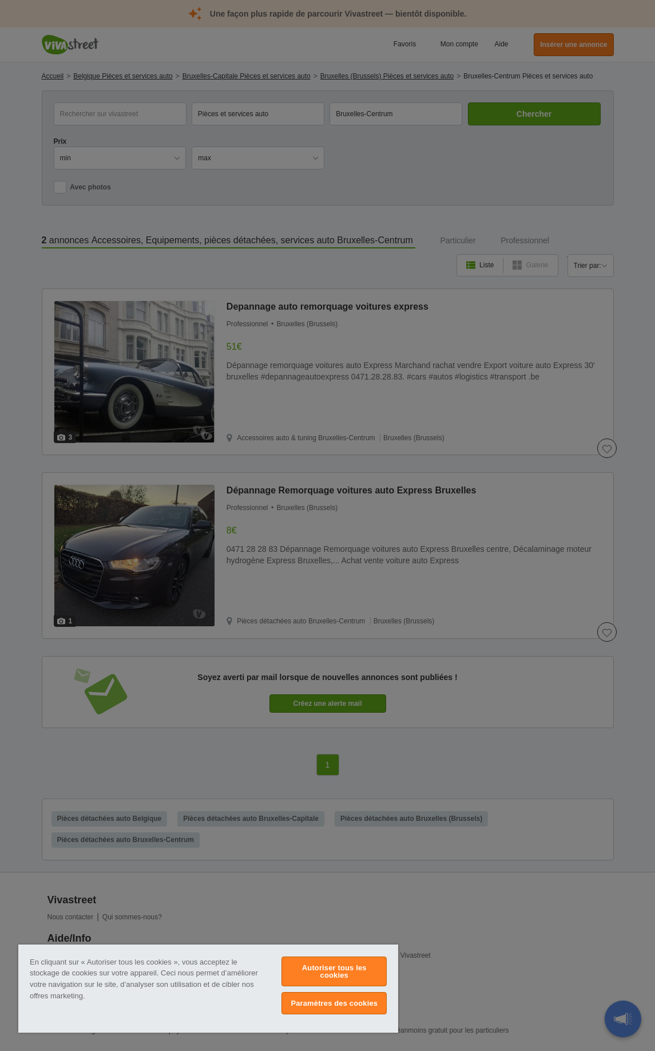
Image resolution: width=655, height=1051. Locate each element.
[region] (208, 989)
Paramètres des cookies (334, 1003)
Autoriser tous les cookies (334, 971)
